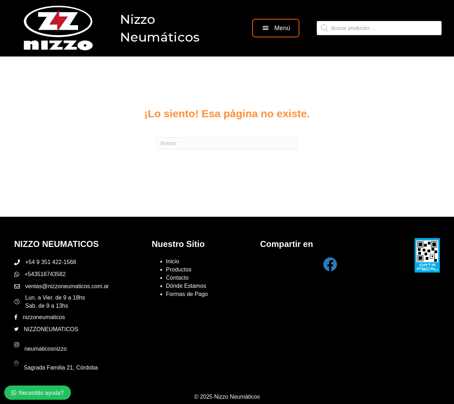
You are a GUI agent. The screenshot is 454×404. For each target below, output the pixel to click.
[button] (275, 28)
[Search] (227, 143)
